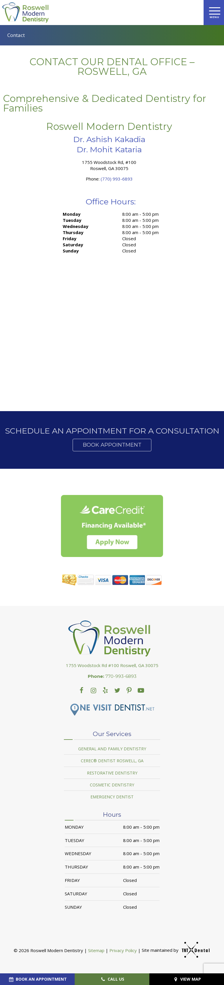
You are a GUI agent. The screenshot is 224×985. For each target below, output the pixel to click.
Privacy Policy (123, 950)
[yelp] (105, 690)
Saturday (73, 244)
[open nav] (214, 12)
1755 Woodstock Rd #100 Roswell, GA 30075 (112, 665)
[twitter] (117, 690)
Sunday (71, 251)
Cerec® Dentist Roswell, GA (112, 760)
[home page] (27, 12)
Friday (69, 238)
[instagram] (93, 690)
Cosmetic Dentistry (112, 785)
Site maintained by (173, 950)
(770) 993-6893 (117, 179)
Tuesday (72, 220)
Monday (71, 214)
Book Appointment (112, 445)
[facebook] (81, 690)
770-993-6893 (112, 676)
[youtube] (129, 690)
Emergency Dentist (112, 797)
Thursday (73, 232)
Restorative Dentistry (112, 773)
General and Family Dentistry (112, 748)
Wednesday (75, 226)
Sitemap (96, 950)
